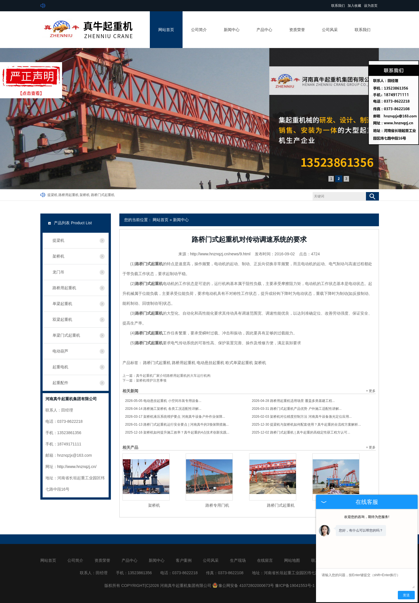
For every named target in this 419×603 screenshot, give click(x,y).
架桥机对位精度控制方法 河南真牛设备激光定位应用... (302, 417)
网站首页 (166, 29)
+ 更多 (371, 391)
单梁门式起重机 (66, 335)
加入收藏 (354, 6)
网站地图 (292, 560)
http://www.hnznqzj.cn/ (76, 466)
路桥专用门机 (217, 505)
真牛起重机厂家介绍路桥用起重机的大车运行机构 (173, 376)
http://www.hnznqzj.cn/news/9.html (220, 254)
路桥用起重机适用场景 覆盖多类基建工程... (293, 401)
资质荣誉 (297, 29)
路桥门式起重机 (103, 195)
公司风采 (330, 29)
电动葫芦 (60, 351)
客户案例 (184, 560)
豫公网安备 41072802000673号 (243, 585)
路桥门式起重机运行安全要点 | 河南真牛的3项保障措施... (177, 424)
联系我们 (338, 6)
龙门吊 (58, 272)
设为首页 (371, 6)
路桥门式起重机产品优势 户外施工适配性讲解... (297, 409)
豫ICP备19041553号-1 (295, 585)
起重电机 (60, 367)
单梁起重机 (62, 303)
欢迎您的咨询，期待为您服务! (366, 517)
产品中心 (264, 29)
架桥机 (85, 195)
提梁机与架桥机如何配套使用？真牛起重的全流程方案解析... (306, 424)
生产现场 (238, 560)
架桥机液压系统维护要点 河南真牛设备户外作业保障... (175, 417)
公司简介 (199, 29)
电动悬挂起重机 (210, 362)
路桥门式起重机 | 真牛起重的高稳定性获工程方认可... (301, 432)
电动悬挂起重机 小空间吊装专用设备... (163, 401)
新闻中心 (232, 29)
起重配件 (60, 382)
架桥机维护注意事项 (151, 380)
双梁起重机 (62, 319)
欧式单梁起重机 (239, 362)
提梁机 (52, 195)
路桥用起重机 (68, 195)
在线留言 (265, 560)
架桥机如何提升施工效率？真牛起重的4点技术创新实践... (177, 432)
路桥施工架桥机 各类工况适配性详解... (163, 409)
